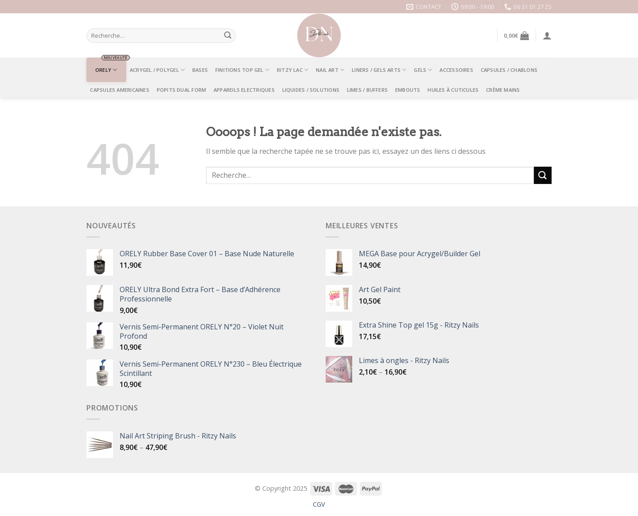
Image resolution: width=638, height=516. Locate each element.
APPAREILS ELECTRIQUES (244, 89)
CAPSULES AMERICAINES (119, 89)
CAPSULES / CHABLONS (509, 69)
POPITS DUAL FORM (181, 89)
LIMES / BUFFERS (367, 89)
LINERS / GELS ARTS (379, 70)
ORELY (106, 70)
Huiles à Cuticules (453, 89)
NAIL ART (330, 70)
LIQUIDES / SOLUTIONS (310, 89)
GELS (423, 70)
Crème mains (503, 89)
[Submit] (227, 35)
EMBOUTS (407, 89)
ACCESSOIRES (456, 69)
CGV (319, 504)
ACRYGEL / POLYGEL (157, 70)
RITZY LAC (292, 70)
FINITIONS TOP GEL (242, 70)
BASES (200, 69)
